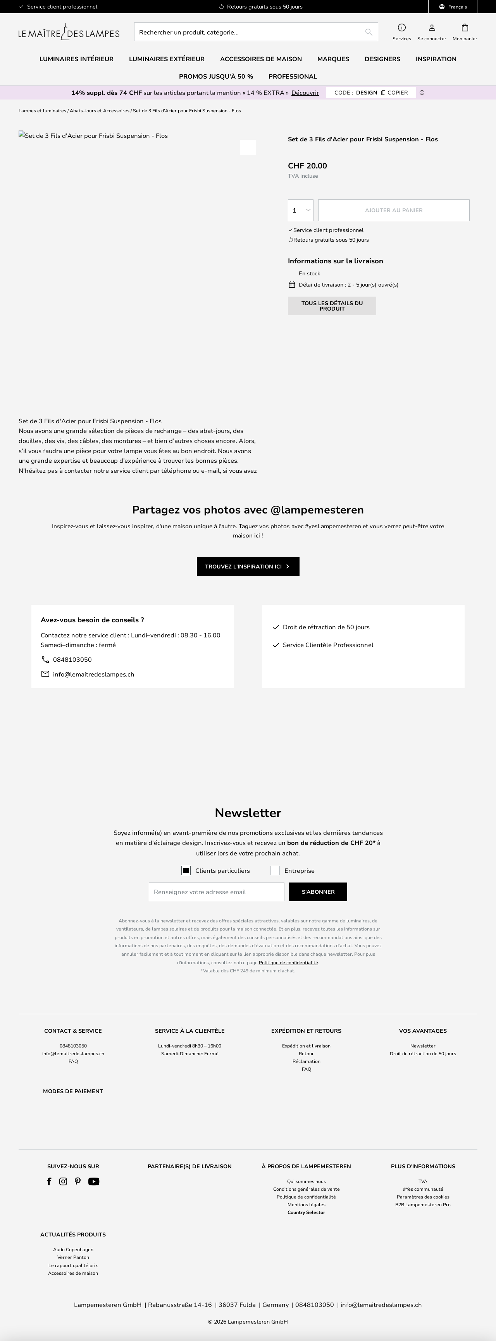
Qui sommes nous (306, 1181)
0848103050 (72, 682)
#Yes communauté (423, 1189)
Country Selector (306, 1212)
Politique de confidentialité (288, 942)
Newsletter (423, 1025)
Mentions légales (307, 1204)
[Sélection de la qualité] (300, 210)
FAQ (73, 1041)
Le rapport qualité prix (73, 1265)
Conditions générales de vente (306, 1189)
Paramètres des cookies (423, 1196)
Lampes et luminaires (42, 110)
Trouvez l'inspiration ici (243, 589)
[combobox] (256, 32)
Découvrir (305, 92)
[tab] (75, 417)
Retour (306, 1033)
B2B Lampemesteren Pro (423, 1204)
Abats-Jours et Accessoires (99, 110)
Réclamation (306, 1041)
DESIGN (371, 92)
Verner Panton (73, 1257)
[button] (248, 147)
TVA (422, 1181)
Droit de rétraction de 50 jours (423, 1033)
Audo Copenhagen (73, 1249)
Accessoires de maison (73, 1273)
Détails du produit (192, 416)
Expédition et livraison (306, 1025)
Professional (293, 76)
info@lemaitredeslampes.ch (93, 697)
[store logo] (69, 31)
